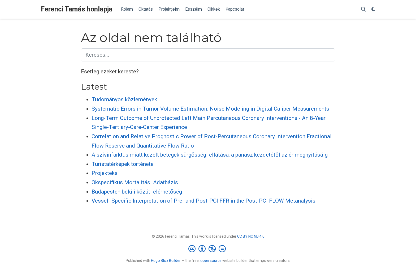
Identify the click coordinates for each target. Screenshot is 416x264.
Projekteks (105, 173)
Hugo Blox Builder (166, 260)
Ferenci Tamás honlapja (76, 9)
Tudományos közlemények (124, 99)
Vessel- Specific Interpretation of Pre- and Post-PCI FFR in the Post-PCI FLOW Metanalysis (203, 201)
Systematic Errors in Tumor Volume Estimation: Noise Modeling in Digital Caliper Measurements (210, 109)
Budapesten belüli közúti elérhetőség (137, 191)
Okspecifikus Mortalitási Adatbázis (135, 182)
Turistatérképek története (123, 164)
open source (211, 260)
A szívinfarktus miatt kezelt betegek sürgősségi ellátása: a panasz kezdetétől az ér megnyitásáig (210, 155)
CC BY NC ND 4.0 (251, 236)
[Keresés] (363, 9)
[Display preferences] (373, 9)
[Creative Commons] (208, 248)
